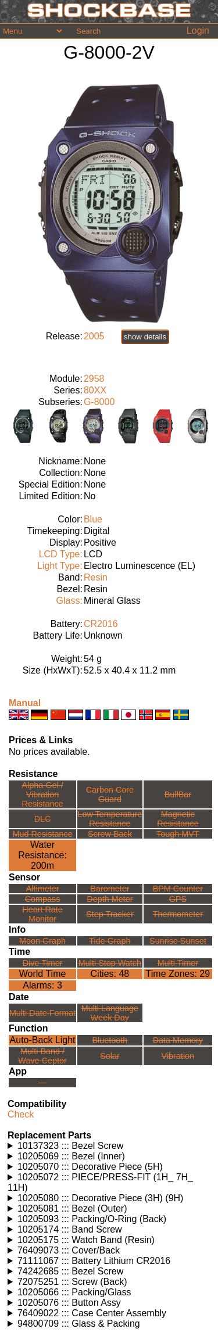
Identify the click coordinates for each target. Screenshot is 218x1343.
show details (145, 336)
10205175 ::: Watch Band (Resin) (86, 1240)
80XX (95, 390)
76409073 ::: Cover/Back (68, 1250)
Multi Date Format (42, 1013)
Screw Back (110, 834)
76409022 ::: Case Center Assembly (91, 1313)
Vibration (178, 1056)
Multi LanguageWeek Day (109, 1013)
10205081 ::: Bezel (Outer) (72, 1208)
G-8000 (99, 402)
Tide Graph (109, 941)
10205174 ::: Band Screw (69, 1229)
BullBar (178, 794)
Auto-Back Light (43, 1040)
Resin (96, 577)
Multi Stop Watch (109, 963)
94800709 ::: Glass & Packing (78, 1323)
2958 (94, 379)
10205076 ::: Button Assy (69, 1303)
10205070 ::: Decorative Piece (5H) (90, 1167)
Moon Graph (42, 941)
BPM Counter (178, 888)
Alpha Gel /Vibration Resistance (42, 794)
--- (42, 1082)
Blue (93, 519)
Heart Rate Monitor (42, 914)
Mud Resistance (42, 834)
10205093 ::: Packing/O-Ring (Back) (91, 1219)
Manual (25, 703)
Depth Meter (110, 899)
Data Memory (178, 1040)
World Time (42, 974)
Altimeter (42, 888)
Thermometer (178, 914)
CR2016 (101, 624)
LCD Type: (61, 554)
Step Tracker (110, 914)
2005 (94, 336)
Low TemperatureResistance (109, 819)
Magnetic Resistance (177, 819)
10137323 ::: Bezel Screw (70, 1146)
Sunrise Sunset (177, 941)
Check (21, 1114)
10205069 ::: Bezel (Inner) (71, 1156)
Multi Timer (178, 963)
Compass (42, 899)
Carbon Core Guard (110, 794)
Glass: (69, 601)
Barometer (109, 888)
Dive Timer (43, 963)
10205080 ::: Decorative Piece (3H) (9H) (100, 1198)
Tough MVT (177, 834)
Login (198, 30)
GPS (178, 899)
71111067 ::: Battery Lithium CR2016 (93, 1261)
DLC (42, 818)
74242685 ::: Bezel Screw (70, 1271)
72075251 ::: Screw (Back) (72, 1282)
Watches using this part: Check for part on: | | (110, 1146)
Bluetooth (110, 1040)
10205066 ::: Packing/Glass (74, 1292)
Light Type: (60, 566)
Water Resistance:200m (42, 855)
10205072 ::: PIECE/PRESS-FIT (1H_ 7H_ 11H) (100, 1182)
